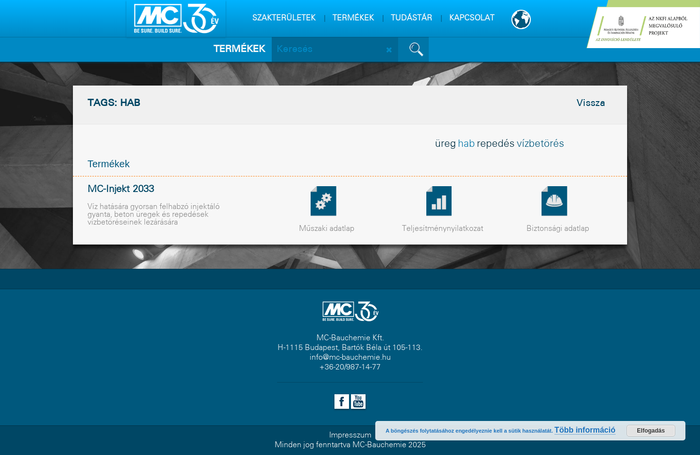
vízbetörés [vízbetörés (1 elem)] (540, 144)
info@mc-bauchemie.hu (350, 357)
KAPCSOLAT (471, 18)
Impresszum (350, 435)
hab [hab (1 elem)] (466, 144)
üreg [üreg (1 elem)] (445, 144)
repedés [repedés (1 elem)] (496, 144)
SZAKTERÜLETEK (283, 18)
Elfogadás (651, 430)
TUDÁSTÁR (411, 18)
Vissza (591, 103)
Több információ (585, 430)
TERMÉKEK (353, 18)
